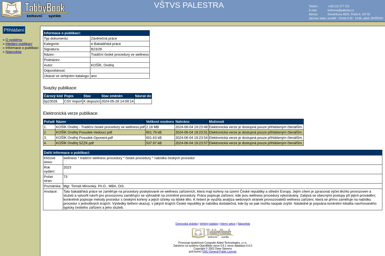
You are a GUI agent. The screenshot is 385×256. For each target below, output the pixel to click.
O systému (14, 40)
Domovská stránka (186, 223)
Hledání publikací (19, 44)
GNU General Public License (219, 251)
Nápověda (13, 52)
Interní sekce (228, 223)
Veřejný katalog (209, 223)
